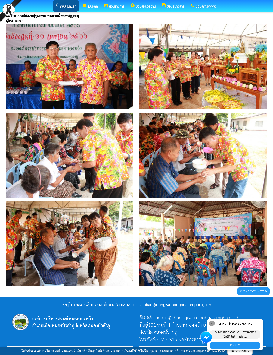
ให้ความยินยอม (240, 350)
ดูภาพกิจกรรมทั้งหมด (253, 291)
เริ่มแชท (235, 345)
